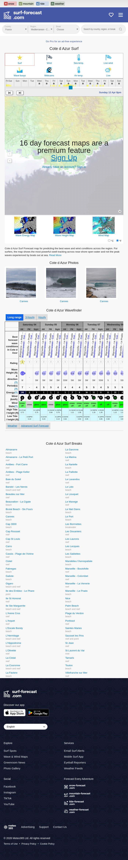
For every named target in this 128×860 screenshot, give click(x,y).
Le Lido (69, 486)
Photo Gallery (12, 768)
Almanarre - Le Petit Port (19, 457)
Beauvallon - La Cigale (18, 501)
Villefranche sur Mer (76, 672)
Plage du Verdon (74, 613)
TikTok (8, 798)
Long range (14, 317)
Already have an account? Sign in (64, 166)
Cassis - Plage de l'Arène (20, 553)
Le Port (69, 516)
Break (58, 27)
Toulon (69, 665)
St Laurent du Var (75, 650)
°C (112, 241)
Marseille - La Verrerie (77, 583)
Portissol (70, 620)
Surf (20, 63)
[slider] (71, 87)
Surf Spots (10, 750)
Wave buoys (20, 75)
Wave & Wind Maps (16, 756)
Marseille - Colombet (76, 576)
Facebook (10, 786)
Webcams (49, 75)
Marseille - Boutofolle (77, 568)
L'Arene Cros (13, 613)
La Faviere (11, 672)
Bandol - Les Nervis (16, 486)
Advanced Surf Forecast (35, 425)
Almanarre (11, 449)
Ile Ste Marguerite (15, 605)
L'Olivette (11, 650)
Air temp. (78, 75)
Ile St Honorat (13, 598)
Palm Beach (72, 605)
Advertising (28, 826)
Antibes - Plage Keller (18, 472)
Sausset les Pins (74, 635)
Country (8, 27)
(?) (16, 382)
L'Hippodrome (13, 643)
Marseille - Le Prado (76, 590)
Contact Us (60, 826)
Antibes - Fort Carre (16, 464)
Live (108, 75)
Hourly (42, 317)
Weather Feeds (73, 768)
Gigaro (9, 583)
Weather (12, 425)
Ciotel (9, 561)
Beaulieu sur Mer (15, 494)
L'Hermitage (12, 635)
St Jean (69, 643)
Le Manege (71, 501)
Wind (49, 63)
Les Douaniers (73, 531)
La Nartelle (71, 464)
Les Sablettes (72, 553)
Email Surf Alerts (74, 750)
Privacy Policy (28, 843)
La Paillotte (71, 472)
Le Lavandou (72, 479)
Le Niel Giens (72, 509)
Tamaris (69, 657)
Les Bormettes (73, 524)
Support (44, 826)
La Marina (70, 457)
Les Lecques (72, 546)
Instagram (10, 792)
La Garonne (72, 449)
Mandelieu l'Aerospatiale (78, 561)
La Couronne (13, 665)
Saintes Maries (73, 628)
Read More (55, 255)
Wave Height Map (64, 235)
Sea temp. (79, 63)
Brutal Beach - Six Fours (19, 509)
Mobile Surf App (74, 756)
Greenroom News (14, 762)
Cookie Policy (47, 843)
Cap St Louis (13, 539)
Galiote (10, 576)
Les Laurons (72, 539)
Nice (67, 598)
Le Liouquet (71, 494)
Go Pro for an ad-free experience (64, 41)
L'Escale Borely (14, 628)
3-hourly (30, 317)
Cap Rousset (13, 531)
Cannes (24, 301)
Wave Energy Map (25, 235)
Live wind (108, 63)
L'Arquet (10, 620)
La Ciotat (11, 657)
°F (120, 241)
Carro (9, 546)
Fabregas (11, 568)
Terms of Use (11, 843)
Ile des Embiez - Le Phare (20, 590)
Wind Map (103, 235)
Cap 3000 (11, 524)
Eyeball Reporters (75, 762)
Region (33, 27)
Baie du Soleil (13, 479)
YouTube (9, 804)
